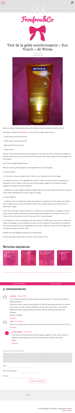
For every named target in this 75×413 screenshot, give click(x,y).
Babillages (24, 132)
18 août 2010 (22, 296)
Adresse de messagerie (10, 371)
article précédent (19, 284)
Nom (5, 365)
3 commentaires (37, 55)
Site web (5, 376)
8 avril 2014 (19, 321)
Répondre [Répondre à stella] (13, 327)
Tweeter (28, 395)
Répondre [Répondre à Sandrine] (13, 318)
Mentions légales (67, 410)
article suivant (55, 284)
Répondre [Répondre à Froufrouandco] (15, 343)
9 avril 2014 (28, 332)
